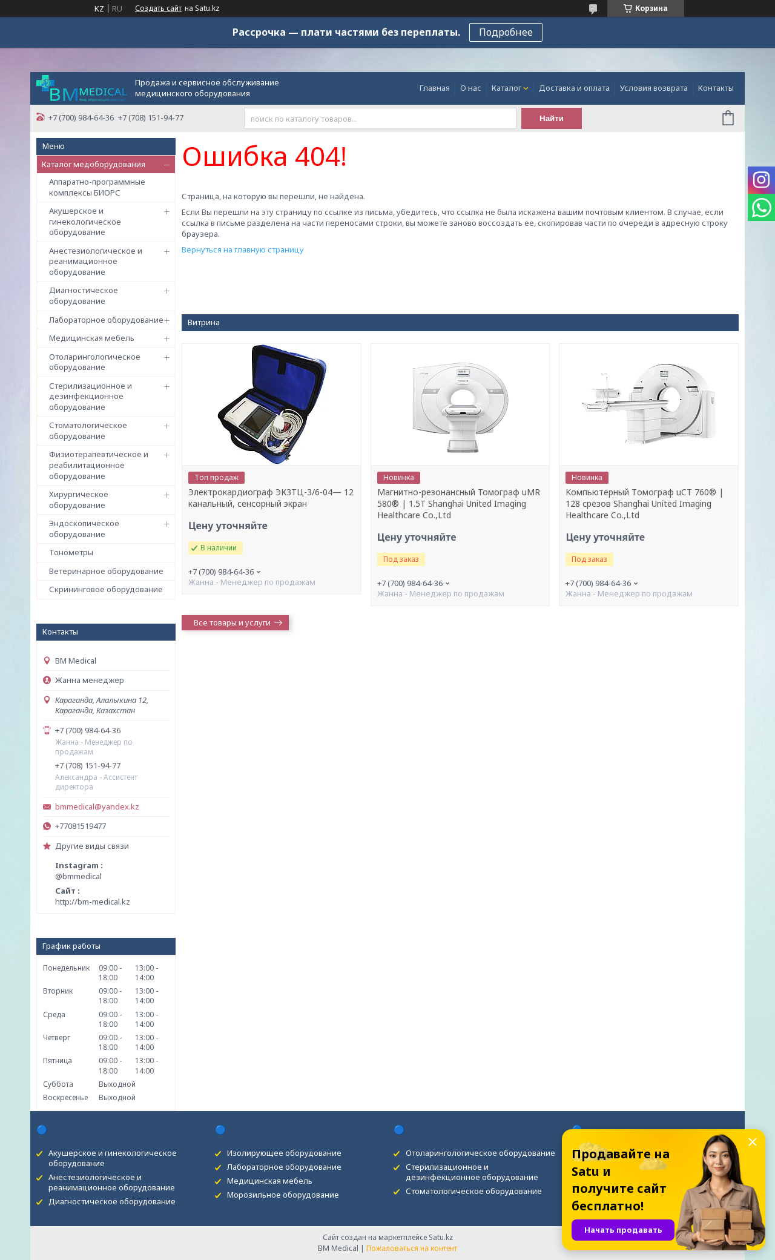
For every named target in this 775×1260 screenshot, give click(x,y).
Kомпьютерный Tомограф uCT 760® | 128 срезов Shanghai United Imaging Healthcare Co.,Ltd (645, 504)
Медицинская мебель (91, 337)
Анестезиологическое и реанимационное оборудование (95, 261)
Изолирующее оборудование (284, 1152)
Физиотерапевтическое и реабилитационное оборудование (98, 465)
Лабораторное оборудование (106, 319)
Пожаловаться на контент (411, 1248)
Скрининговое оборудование (106, 589)
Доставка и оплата (574, 87)
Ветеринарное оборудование (106, 571)
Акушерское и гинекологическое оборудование (85, 221)
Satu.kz (441, 1237)
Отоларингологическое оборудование (94, 362)
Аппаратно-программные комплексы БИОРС (97, 187)
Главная (435, 87)
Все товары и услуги (232, 622)
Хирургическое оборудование (78, 499)
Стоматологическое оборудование (88, 430)
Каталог (506, 87)
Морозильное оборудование (283, 1194)
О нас (470, 87)
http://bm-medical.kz (92, 901)
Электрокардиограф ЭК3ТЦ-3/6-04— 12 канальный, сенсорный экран (271, 498)
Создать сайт (158, 8)
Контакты (716, 87)
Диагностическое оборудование (83, 295)
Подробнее (506, 32)
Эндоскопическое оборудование (84, 528)
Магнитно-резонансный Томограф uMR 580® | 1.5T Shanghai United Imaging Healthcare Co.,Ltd (458, 504)
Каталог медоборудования (93, 164)
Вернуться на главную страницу (243, 249)
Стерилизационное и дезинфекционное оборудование (90, 396)
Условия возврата (654, 87)
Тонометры (71, 552)
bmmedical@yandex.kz (97, 807)
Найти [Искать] (551, 118)
